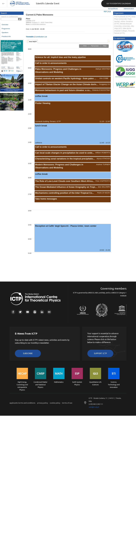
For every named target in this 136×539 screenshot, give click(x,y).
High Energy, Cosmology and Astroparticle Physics (22, 384)
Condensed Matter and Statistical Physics (40, 384)
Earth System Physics (77, 383)
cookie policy (55, 403)
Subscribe (28, 353)
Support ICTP (100, 353)
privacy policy (42, 403)
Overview (5, 24)
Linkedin (42, 312)
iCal (109, 12)
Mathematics (59, 382)
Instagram (35, 312)
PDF (105, 12)
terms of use (67, 403)
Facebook (13, 312)
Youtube (27, 312)
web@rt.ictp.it (94, 407)
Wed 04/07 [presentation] (33, 41)
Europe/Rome (113, 8)
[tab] (33, 41)
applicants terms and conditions (22, 403)
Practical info (6, 36)
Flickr (49, 312)
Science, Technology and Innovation (114, 384)
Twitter (20, 312)
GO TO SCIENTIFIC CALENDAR (119, 3)
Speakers (5, 32)
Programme (6, 28)
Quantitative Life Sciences (95, 383)
